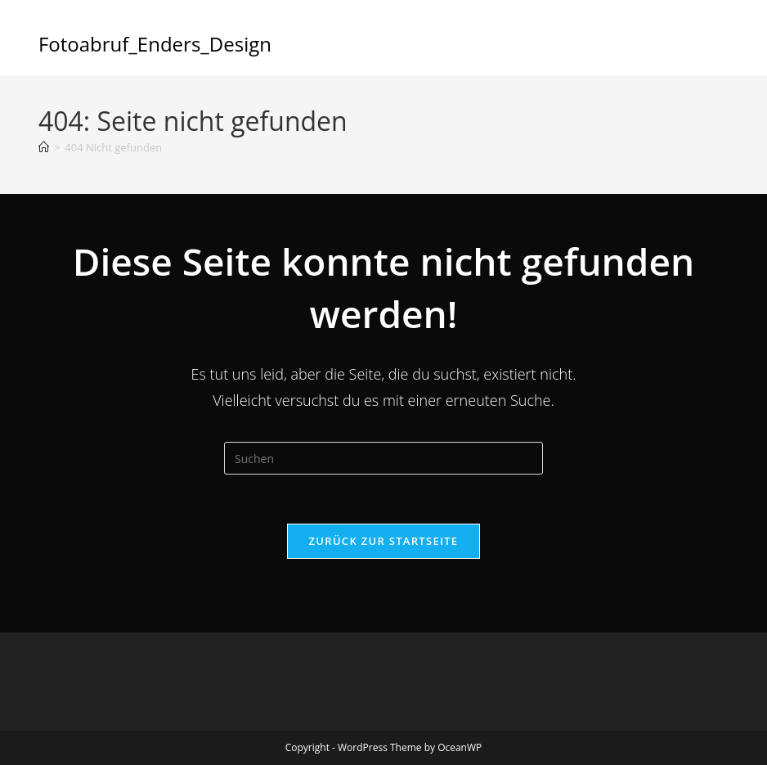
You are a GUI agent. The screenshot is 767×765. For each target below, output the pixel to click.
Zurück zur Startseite (384, 540)
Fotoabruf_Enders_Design (154, 43)
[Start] (43, 147)
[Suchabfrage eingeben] (383, 458)
